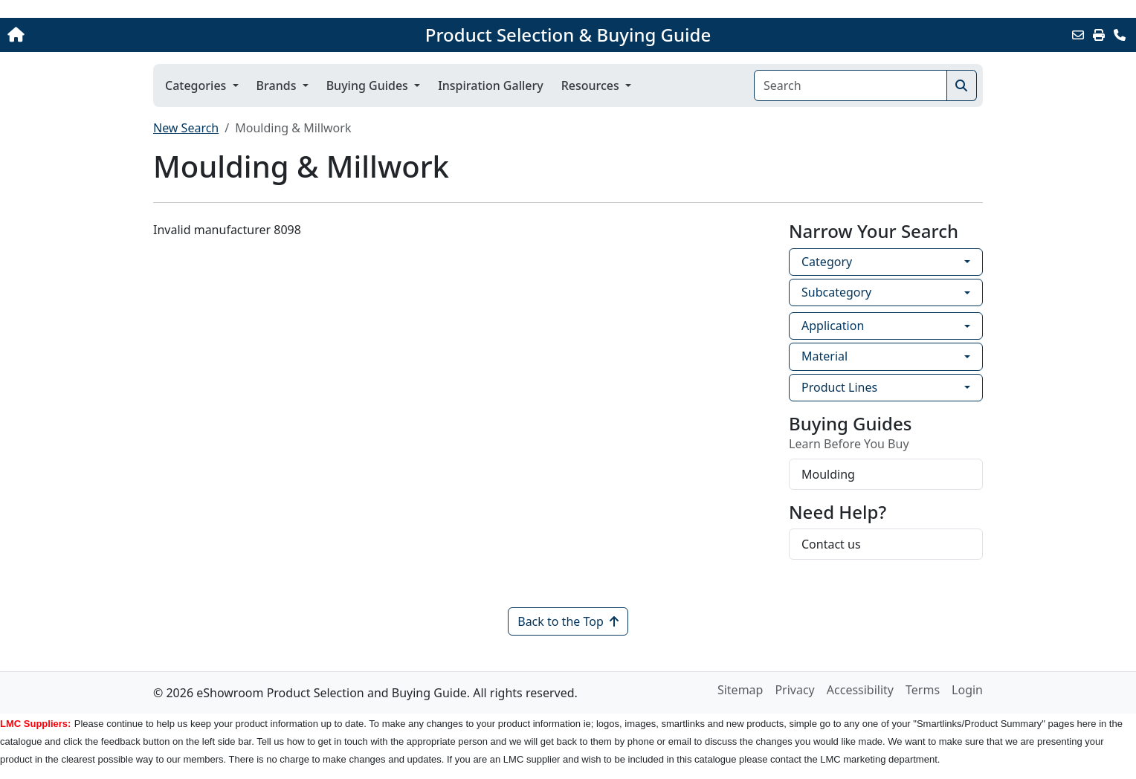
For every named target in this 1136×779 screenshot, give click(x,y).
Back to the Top (568, 621)
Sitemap (740, 690)
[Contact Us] (1120, 35)
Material (824, 356)
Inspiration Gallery (490, 85)
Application (832, 325)
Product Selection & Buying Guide (568, 35)
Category (826, 261)
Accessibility (860, 690)
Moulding (828, 474)
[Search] (850, 85)
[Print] (1099, 35)
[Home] (118, 35)
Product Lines (839, 387)
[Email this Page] (1078, 35)
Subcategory (836, 292)
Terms (923, 690)
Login (967, 690)
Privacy (794, 690)
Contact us (831, 544)
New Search (186, 128)
